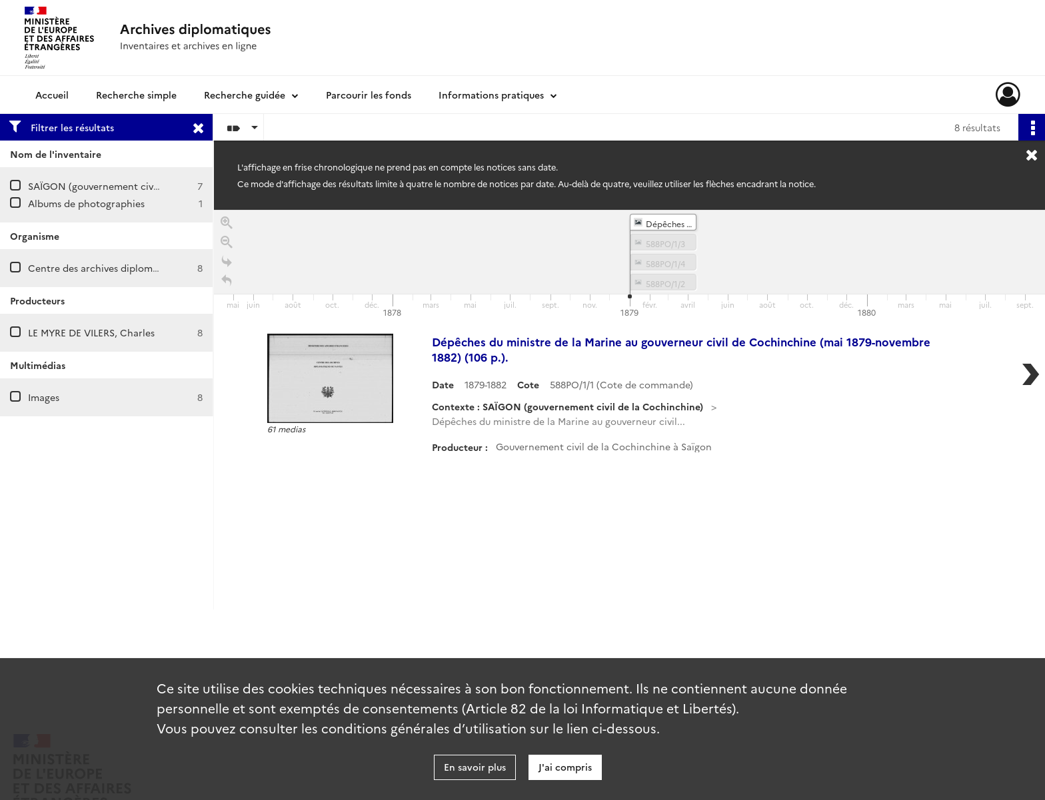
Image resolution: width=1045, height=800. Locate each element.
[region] (629, 409)
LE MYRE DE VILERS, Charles (91, 332)
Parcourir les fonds (368, 94)
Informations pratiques (491, 94)
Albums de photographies (86, 203)
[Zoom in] (226, 224)
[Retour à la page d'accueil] (226, 282)
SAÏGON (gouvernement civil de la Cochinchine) (137, 186)
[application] (629, 265)
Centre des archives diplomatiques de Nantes (131, 267)
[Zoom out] (226, 244)
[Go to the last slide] (226, 263)
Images (43, 397)
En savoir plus (475, 766)
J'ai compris (565, 766)
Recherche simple (136, 94)
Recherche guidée (244, 94)
